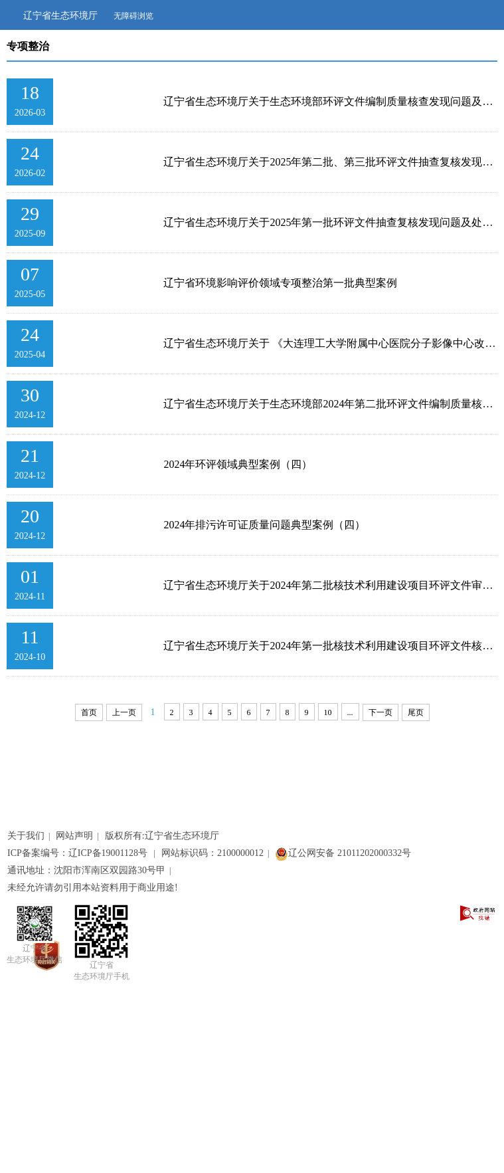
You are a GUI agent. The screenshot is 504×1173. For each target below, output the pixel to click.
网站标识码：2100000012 (212, 853)
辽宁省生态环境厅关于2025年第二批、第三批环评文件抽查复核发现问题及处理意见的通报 (330, 161)
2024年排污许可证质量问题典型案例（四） (264, 524)
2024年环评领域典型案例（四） (237, 464)
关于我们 (25, 836)
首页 (89, 712)
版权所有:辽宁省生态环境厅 (162, 836)
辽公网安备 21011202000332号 (343, 853)
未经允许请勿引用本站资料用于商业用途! (92, 888)
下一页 (380, 712)
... (350, 712)
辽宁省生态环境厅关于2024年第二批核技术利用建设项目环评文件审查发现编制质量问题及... (330, 585)
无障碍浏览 (133, 16)
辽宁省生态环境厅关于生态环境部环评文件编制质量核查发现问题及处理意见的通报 (330, 101)
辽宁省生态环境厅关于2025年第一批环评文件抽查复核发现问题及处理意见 (330, 222)
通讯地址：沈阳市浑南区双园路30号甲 (86, 870)
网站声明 (74, 836)
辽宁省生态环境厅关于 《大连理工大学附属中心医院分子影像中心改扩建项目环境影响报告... (330, 343)
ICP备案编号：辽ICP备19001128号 (78, 853)
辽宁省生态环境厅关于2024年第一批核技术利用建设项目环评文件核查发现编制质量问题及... (330, 645)
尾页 (416, 712)
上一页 (124, 712)
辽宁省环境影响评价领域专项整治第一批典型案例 (280, 282)
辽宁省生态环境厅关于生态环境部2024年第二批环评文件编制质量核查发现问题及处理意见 (330, 403)
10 (328, 712)
